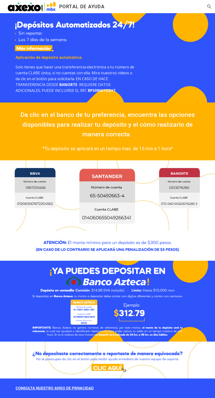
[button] (209, 6)
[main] (75, 74)
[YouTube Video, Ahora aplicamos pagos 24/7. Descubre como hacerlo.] (179, 45)
